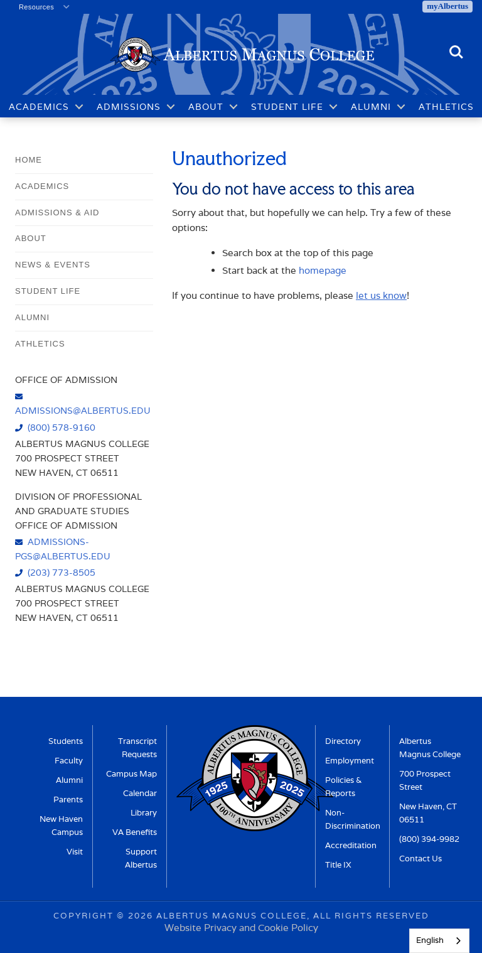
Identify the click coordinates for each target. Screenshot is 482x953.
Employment (349, 760)
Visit (75, 851)
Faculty (69, 760)
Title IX (338, 864)
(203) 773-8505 (61, 572)
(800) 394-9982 (429, 839)
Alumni (371, 106)
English (430, 940)
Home (28, 159)
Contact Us (420, 858)
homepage (322, 270)
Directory (343, 741)
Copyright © (89, 915)
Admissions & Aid (57, 212)
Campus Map (131, 773)
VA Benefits (134, 832)
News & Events (52, 264)
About (205, 106)
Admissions (129, 106)
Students (65, 741)
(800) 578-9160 (61, 427)
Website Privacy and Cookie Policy (241, 928)
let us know (381, 295)
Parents (68, 799)
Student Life (287, 106)
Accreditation (351, 845)
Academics (39, 106)
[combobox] (439, 941)
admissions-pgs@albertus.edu (62, 549)
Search (456, 53)
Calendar (140, 793)
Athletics (446, 106)
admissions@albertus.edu (83, 410)
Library (144, 812)
